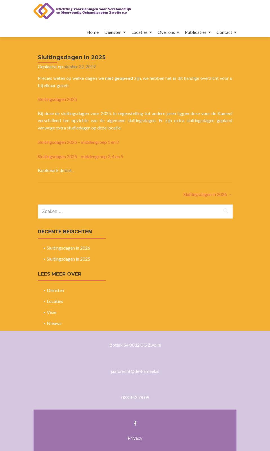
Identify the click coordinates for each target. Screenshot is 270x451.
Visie (51, 312)
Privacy (135, 438)
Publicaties (196, 32)
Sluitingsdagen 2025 (57, 99)
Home (93, 32)
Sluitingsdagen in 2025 (68, 258)
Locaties (139, 32)
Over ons (166, 32)
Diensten (112, 32)
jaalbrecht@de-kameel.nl (135, 371)
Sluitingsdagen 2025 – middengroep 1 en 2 (78, 142)
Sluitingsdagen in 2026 (207, 194)
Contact (224, 32)
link (69, 170)
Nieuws (54, 323)
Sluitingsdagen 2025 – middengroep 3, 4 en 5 (80, 156)
